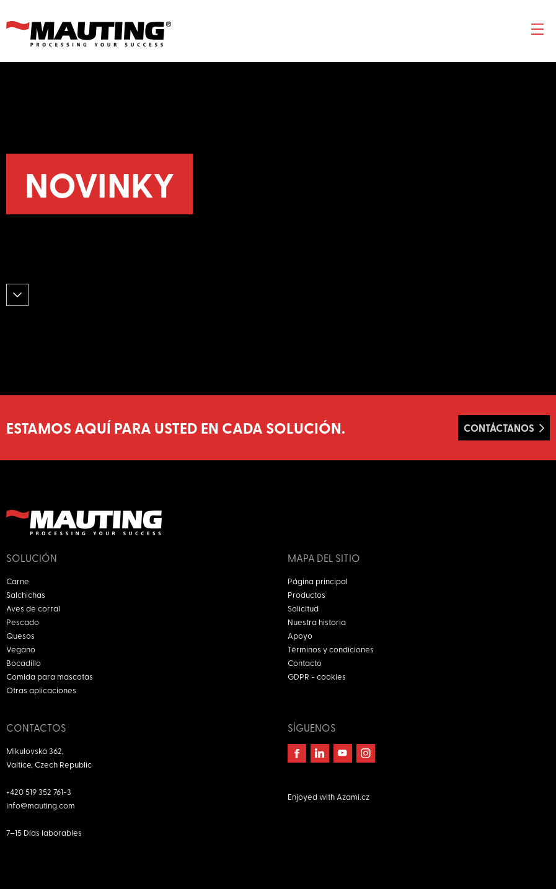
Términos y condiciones (331, 649)
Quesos (20, 635)
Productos (306, 594)
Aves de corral (33, 608)
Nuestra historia (317, 621)
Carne (17, 581)
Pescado (22, 621)
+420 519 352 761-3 (38, 791)
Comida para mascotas (49, 676)
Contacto (305, 662)
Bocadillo (23, 662)
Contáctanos (499, 428)
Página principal (318, 581)
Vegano (20, 649)
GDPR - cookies (317, 676)
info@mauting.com (40, 805)
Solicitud (303, 608)
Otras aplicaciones (41, 690)
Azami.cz (353, 796)
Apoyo (300, 635)
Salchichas (25, 594)
